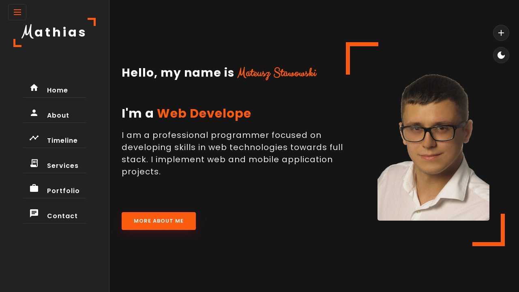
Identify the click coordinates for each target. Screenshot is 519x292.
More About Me (159, 221)
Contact (53, 214)
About (49, 114)
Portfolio (54, 189)
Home (48, 89)
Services (54, 164)
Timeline (53, 139)
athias (54, 32)
